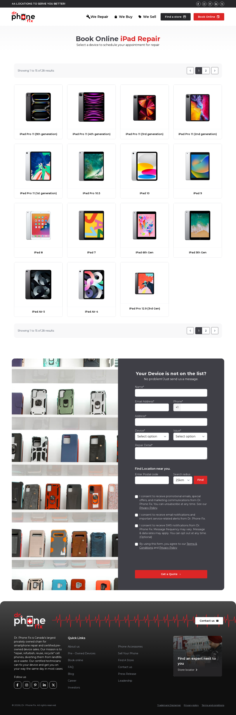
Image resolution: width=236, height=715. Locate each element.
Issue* (177, 430)
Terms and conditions (213, 705)
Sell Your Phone (128, 653)
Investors (74, 687)
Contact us (209, 620)
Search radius (181, 474)
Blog (71, 674)
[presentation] (163, 560)
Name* (139, 387)
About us (73, 646)
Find (200, 480)
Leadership (125, 680)
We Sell (147, 16)
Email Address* (144, 401)
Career (72, 680)
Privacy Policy (148, 508)
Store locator (188, 670)
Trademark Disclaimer (169, 705)
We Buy (123, 16)
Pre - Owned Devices (81, 653)
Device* (140, 430)
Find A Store (126, 660)
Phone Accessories (130, 646)
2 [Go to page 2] (206, 70)
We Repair (97, 17)
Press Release (127, 674)
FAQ (71, 667)
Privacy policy (191, 705)
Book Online (209, 16)
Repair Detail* (143, 445)
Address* (140, 416)
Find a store (175, 16)
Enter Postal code (146, 474)
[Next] (214, 70)
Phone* (178, 401)
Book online (75, 660)
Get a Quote (171, 574)
